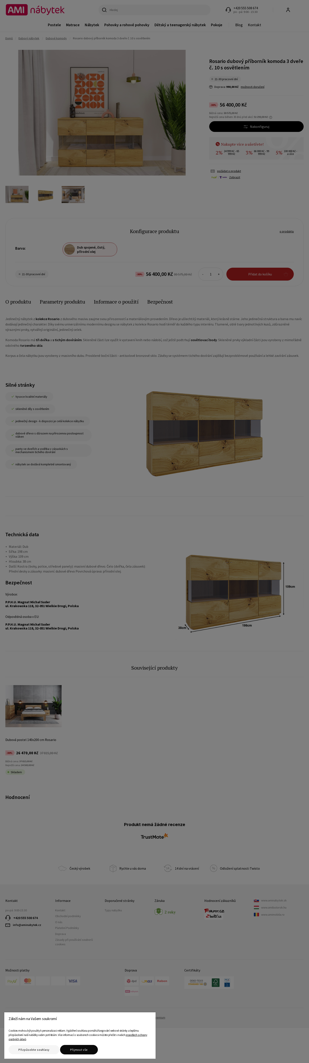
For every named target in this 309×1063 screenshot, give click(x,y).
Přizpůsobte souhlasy (34, 1050)
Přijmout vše (79, 1050)
